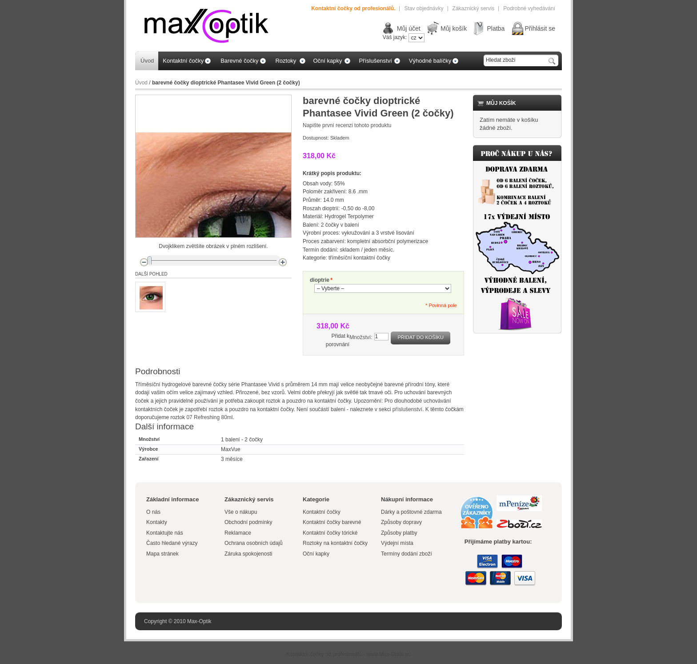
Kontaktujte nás (164, 533)
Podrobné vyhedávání (529, 8)
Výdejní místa (397, 543)
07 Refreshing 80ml (209, 417)
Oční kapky (316, 554)
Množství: (360, 337)
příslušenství (407, 409)
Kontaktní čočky (322, 512)
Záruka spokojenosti (248, 554)
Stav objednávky (423, 8)
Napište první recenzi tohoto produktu (347, 125)
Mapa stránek (162, 554)
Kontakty (156, 522)
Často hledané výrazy (171, 543)
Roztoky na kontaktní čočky (335, 543)
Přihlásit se (540, 28)
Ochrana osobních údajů (253, 543)
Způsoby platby (399, 533)
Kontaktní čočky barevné (332, 522)
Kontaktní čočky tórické (330, 533)
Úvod (141, 83)
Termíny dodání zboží (406, 554)
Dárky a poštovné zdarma (411, 512)
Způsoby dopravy (401, 522)
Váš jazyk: (395, 37)
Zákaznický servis (474, 8)
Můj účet (409, 28)
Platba (496, 28)
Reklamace (237, 533)
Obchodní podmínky (248, 522)
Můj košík (454, 28)
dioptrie (319, 280)
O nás (153, 512)
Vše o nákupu (240, 512)
